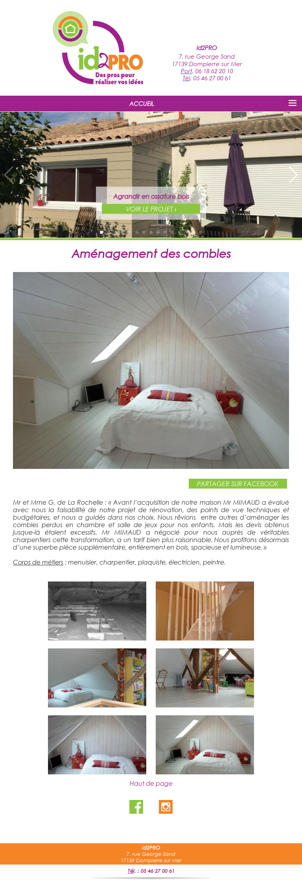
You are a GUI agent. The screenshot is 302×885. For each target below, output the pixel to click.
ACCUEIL (141, 103)
